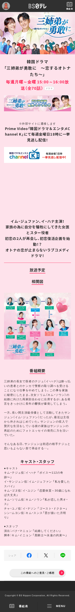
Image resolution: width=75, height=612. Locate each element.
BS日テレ (38, 6)
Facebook (29, 555)
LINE (62, 555)
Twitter (46, 555)
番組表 (18, 606)
